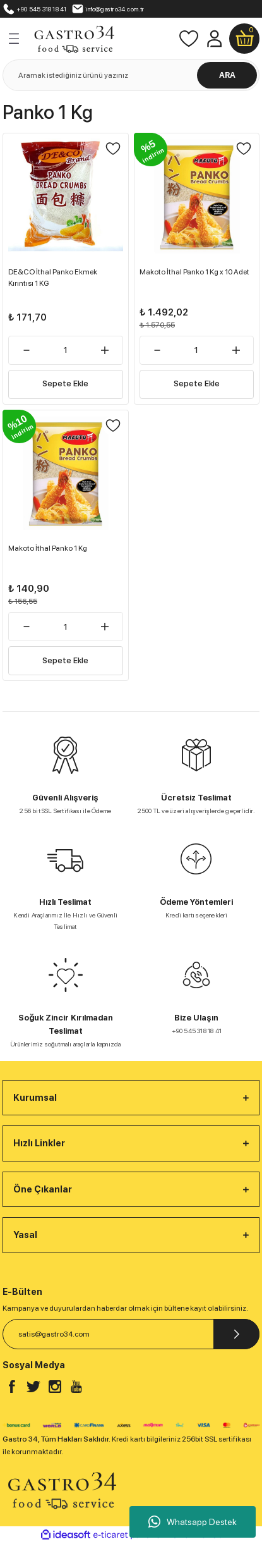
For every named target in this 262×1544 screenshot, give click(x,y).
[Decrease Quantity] (26, 350)
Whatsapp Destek (192, 1522)
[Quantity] (66, 350)
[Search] (131, 75)
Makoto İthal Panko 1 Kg (47, 548)
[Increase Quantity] (105, 350)
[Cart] (244, 38)
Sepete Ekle (65, 383)
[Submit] (236, 1334)
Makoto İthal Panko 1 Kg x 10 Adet (194, 271)
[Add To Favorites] (113, 148)
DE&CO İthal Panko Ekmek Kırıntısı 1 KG (52, 277)
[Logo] (73, 38)
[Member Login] (214, 38)
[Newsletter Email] (131, 1334)
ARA (227, 75)
